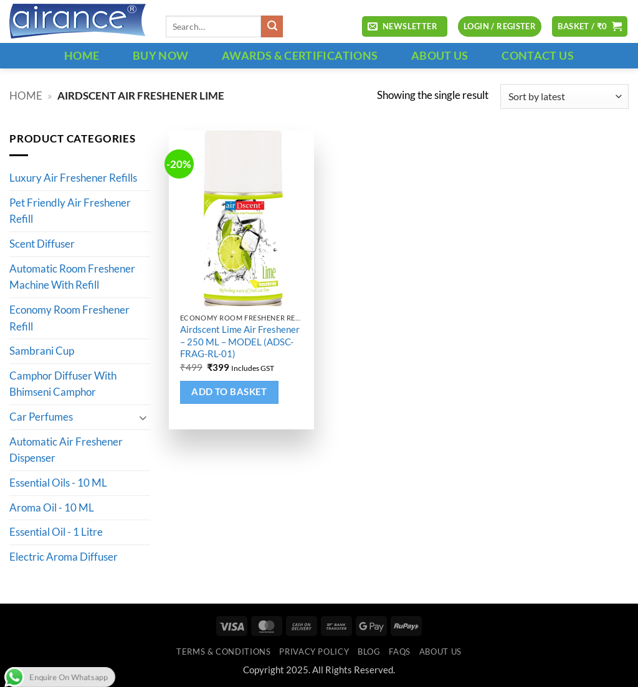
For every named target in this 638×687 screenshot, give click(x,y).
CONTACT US (538, 55)
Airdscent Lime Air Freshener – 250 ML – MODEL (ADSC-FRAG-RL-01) (240, 341)
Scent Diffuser (42, 244)
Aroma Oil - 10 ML (51, 508)
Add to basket (229, 391)
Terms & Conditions (223, 652)
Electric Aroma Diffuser (63, 557)
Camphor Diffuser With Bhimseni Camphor (63, 384)
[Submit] (272, 26)
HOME (81, 55)
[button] (404, 26)
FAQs (400, 652)
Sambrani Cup (41, 351)
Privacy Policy (314, 652)
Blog (369, 652)
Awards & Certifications (300, 55)
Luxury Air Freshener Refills (73, 178)
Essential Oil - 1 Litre (56, 532)
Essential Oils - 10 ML (58, 483)
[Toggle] (142, 417)
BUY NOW (161, 55)
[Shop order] (564, 96)
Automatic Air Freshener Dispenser (66, 450)
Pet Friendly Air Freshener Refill (70, 211)
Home (25, 96)
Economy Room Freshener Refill (69, 318)
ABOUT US (440, 55)
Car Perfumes (41, 417)
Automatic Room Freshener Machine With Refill (72, 277)
